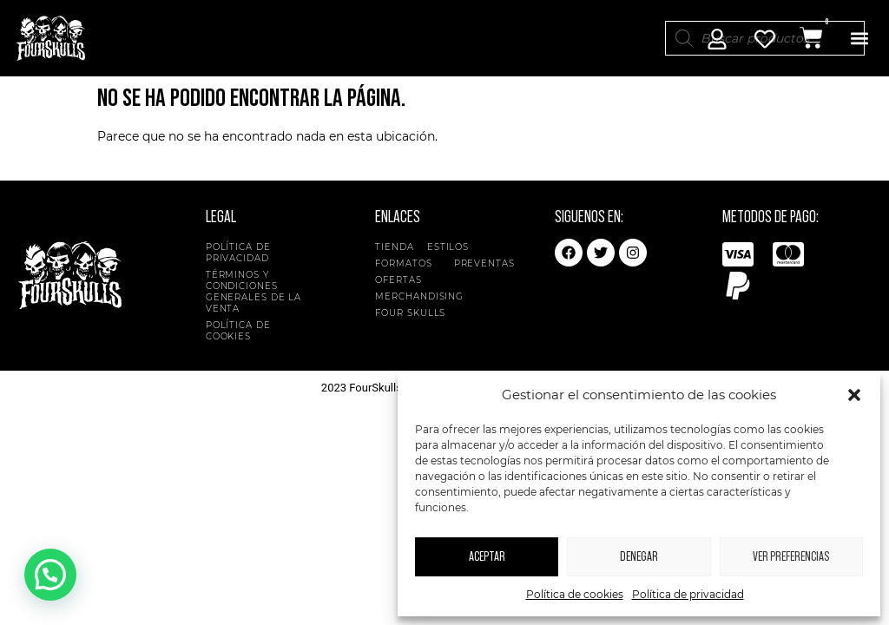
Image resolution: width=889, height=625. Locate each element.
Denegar (639, 556)
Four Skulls (414, 313)
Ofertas (398, 280)
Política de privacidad (688, 594)
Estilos (452, 247)
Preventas (484, 263)
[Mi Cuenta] (717, 39)
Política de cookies (574, 594)
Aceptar (487, 556)
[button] (854, 395)
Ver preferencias (791, 556)
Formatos (407, 263)
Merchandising (419, 296)
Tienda (394, 247)
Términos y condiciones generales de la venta (254, 291)
